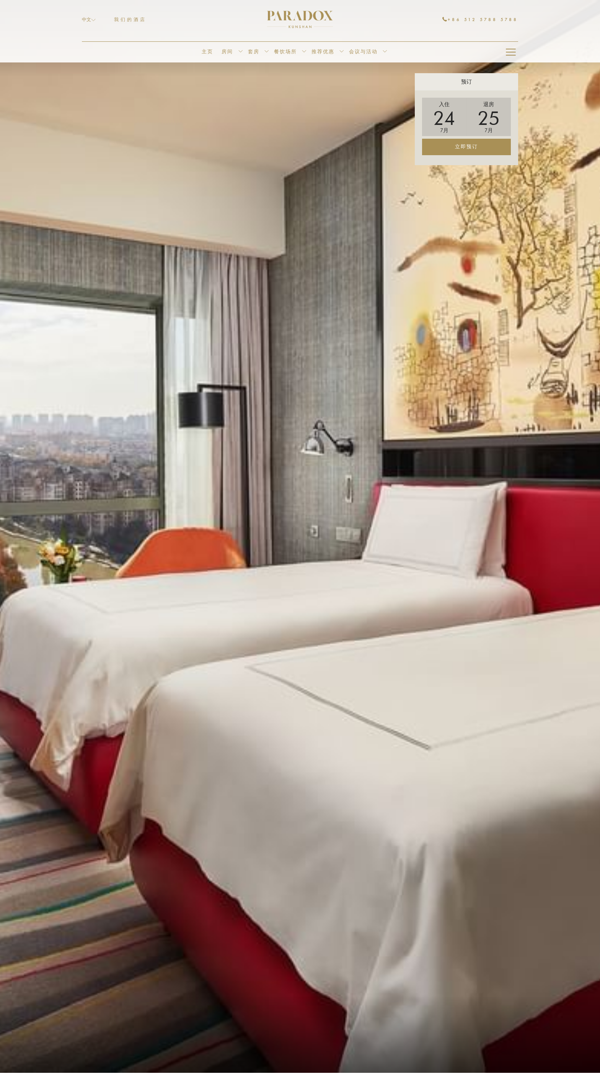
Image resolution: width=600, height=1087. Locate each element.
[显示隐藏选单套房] (266, 52)
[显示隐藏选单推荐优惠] (341, 52)
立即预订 (466, 146)
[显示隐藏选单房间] (240, 52)
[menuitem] (207, 52)
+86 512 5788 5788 (480, 19)
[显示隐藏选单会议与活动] (385, 52)
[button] (444, 117)
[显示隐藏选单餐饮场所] (304, 52)
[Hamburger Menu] (510, 52)
